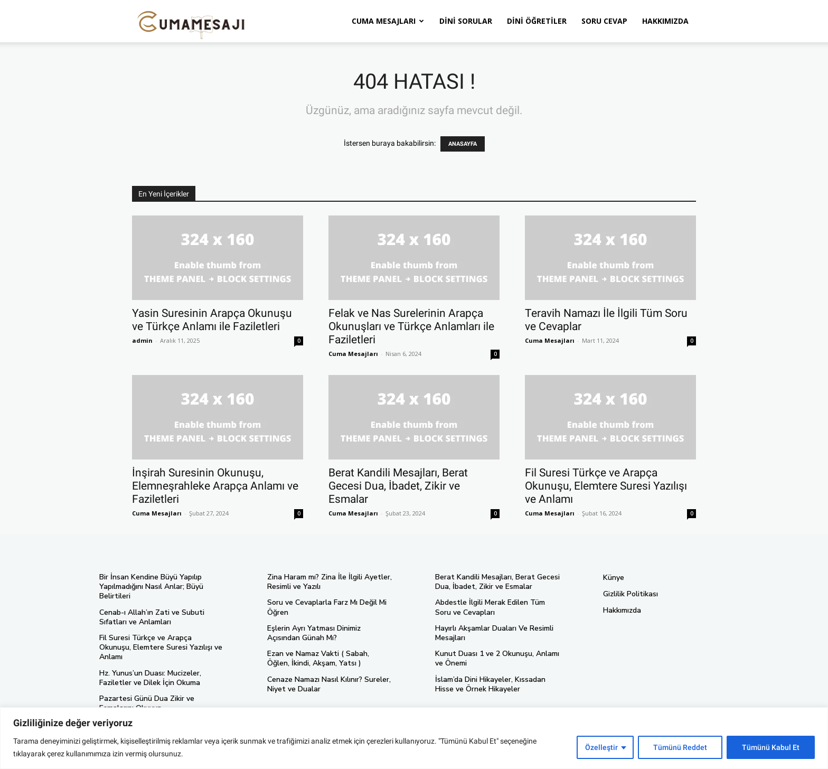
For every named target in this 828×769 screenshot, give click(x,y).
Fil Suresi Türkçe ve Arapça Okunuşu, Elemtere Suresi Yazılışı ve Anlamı (606, 485)
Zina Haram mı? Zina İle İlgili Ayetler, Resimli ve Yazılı (329, 582)
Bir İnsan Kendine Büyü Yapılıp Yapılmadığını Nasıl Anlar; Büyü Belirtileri (151, 586)
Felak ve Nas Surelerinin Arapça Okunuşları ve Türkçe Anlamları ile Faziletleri (411, 326)
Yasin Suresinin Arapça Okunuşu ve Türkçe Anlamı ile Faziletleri (212, 320)
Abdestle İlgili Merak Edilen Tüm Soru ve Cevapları (490, 607)
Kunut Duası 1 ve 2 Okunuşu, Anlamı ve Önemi (497, 658)
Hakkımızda (665, 21)
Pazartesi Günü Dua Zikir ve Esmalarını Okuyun (146, 703)
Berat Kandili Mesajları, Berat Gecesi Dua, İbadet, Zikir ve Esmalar (398, 485)
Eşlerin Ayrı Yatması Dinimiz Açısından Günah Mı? (314, 633)
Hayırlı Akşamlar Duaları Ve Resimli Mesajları (494, 633)
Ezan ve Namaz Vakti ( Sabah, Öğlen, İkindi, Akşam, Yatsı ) (318, 658)
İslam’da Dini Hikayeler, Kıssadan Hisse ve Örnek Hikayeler (490, 684)
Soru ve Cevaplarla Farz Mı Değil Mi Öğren (327, 607)
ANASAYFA (462, 143)
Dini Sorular (465, 21)
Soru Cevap (604, 21)
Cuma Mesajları (388, 21)
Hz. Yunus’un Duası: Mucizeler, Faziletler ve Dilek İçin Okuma (150, 678)
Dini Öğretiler (537, 21)
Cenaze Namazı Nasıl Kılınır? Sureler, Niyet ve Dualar (329, 684)
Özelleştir (601, 747)
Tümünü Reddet (680, 747)
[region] (414, 738)
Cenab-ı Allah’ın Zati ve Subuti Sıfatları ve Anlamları (151, 617)
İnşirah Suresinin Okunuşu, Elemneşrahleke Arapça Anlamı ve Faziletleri (215, 485)
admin (142, 340)
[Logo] (191, 21)
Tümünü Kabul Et (770, 747)
